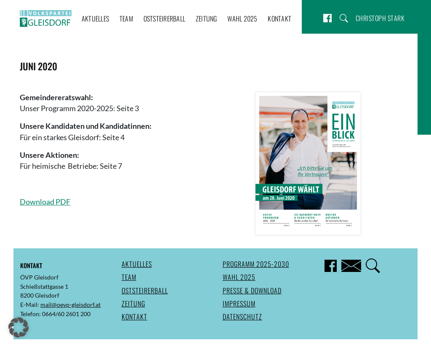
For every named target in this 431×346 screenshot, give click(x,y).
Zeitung (206, 18)
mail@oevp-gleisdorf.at (70, 304)
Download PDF (45, 201)
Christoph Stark (380, 18)
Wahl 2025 (242, 18)
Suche (344, 18)
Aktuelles (95, 18)
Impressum (239, 303)
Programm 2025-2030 (256, 264)
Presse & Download (252, 290)
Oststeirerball (165, 18)
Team (126, 18)
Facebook (327, 18)
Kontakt (279, 18)
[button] (18, 327)
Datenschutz (242, 316)
